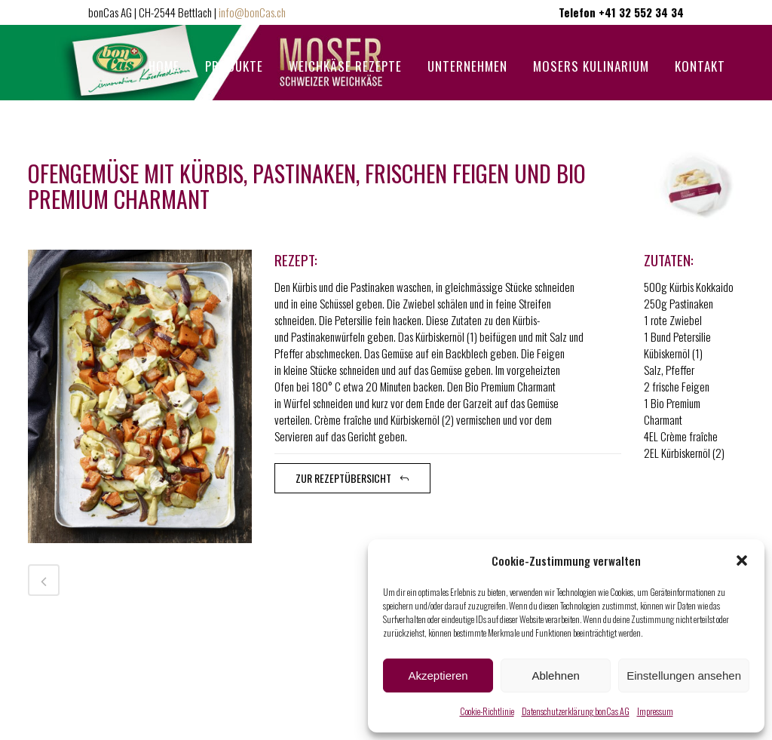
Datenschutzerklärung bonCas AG (576, 711)
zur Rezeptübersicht (352, 478)
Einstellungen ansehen (683, 675)
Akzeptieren (437, 675)
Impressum (655, 711)
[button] (741, 560)
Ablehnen (555, 675)
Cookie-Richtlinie (487, 711)
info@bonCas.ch (252, 12)
